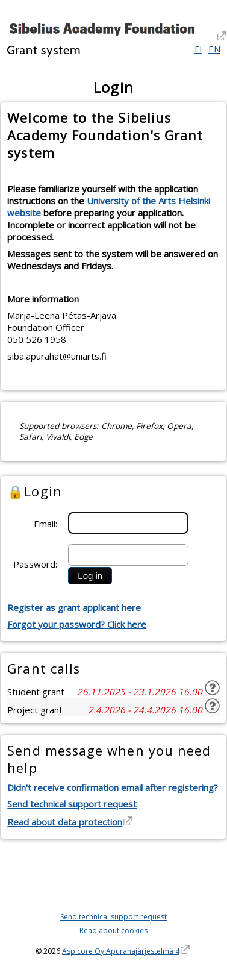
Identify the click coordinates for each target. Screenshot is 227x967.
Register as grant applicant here (74, 607)
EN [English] (214, 49)
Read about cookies (113, 930)
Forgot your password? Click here (76, 624)
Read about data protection (64, 822)
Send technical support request (72, 804)
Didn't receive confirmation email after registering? (112, 787)
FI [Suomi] (198, 49)
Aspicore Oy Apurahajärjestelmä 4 (120, 951)
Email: (45, 524)
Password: (35, 564)
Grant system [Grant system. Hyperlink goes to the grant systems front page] (44, 50)
